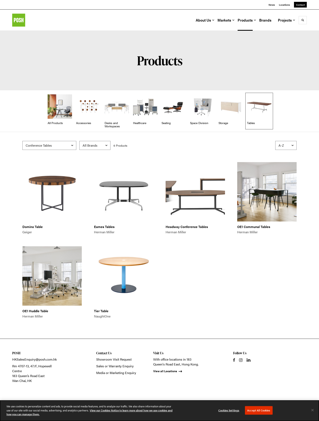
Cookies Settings (228, 410)
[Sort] (286, 145)
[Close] (312, 410)
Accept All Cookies (258, 410)
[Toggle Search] (303, 20)
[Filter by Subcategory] (49, 145)
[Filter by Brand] (94, 145)
